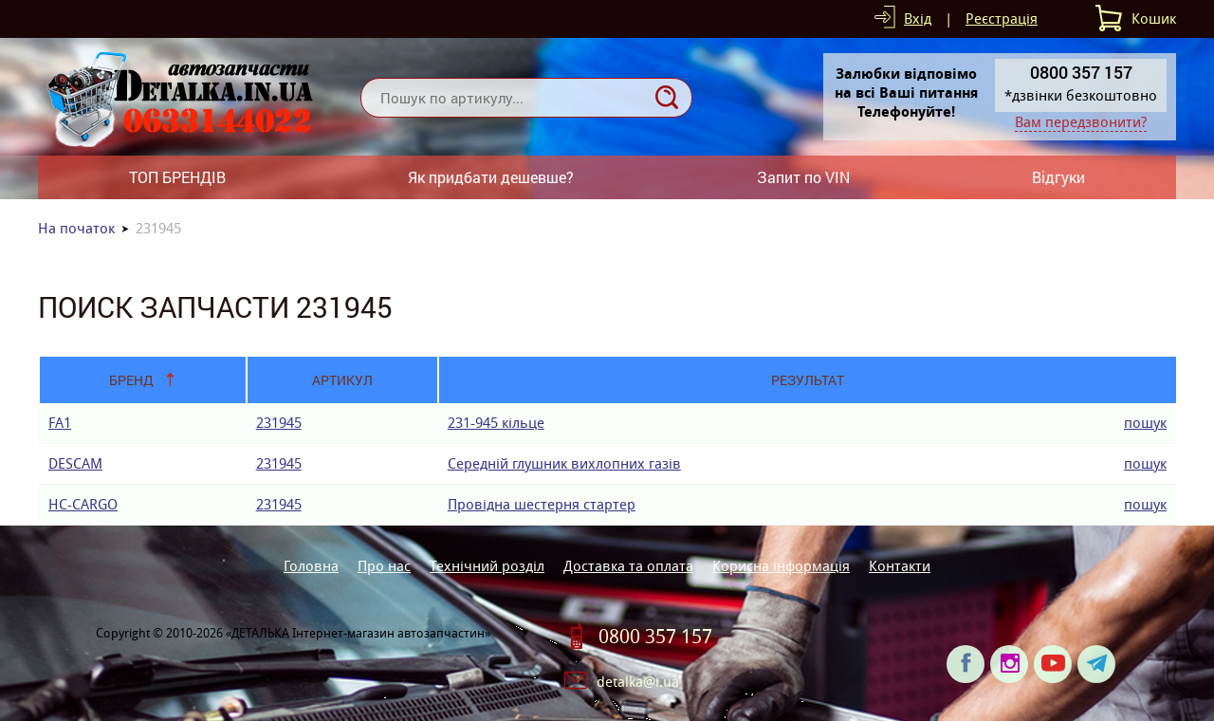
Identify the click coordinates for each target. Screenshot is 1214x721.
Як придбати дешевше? (491, 177)
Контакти (899, 566)
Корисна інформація (781, 566)
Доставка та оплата (628, 566)
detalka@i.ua (638, 682)
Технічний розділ (487, 566)
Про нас (384, 566)
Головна (311, 566)
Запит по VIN (803, 177)
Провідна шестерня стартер (541, 504)
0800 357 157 (655, 636)
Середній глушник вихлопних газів (564, 463)
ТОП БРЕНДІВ (177, 177)
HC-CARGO (83, 504)
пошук (1145, 423)
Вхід (917, 18)
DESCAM (75, 463)
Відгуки (1058, 177)
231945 (279, 423)
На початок (76, 228)
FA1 (59, 423)
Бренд (131, 380)
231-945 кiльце (496, 423)
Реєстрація (1002, 18)
